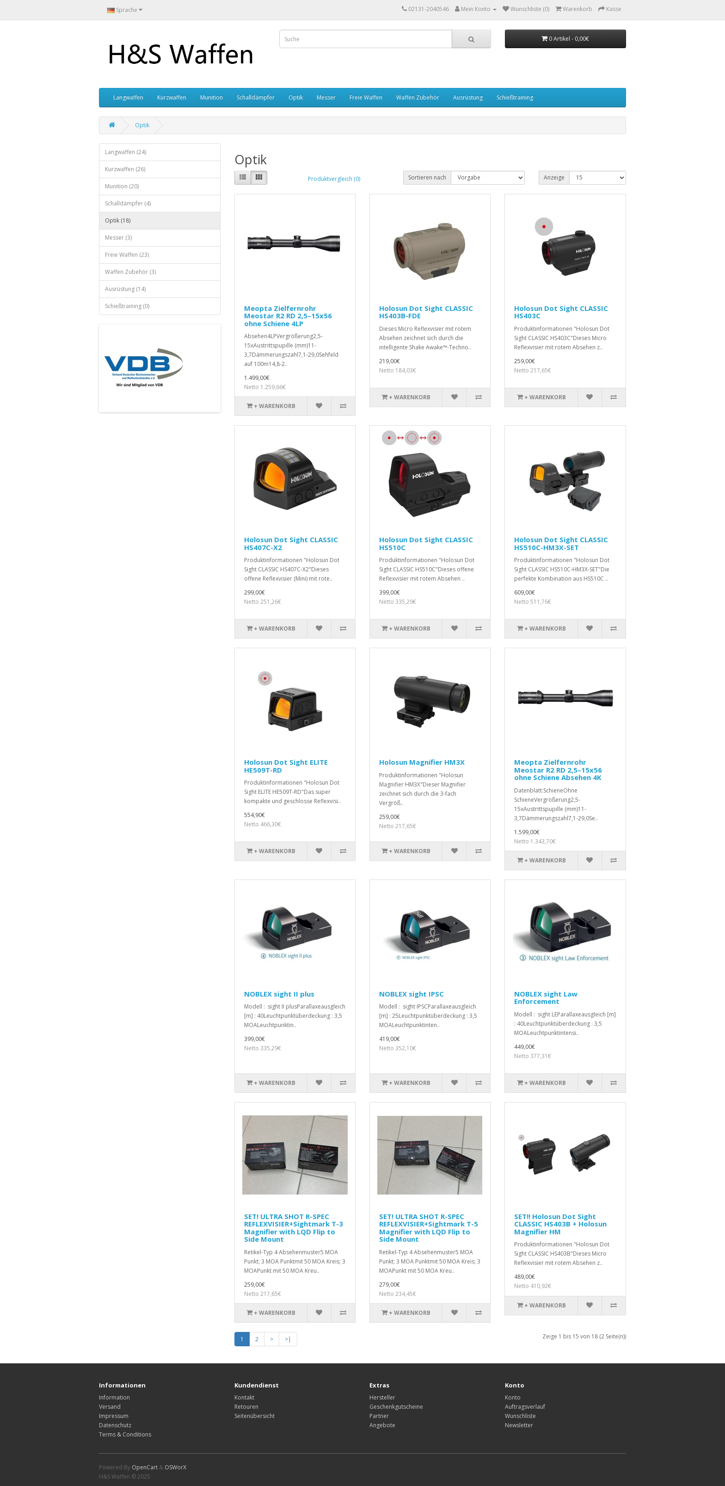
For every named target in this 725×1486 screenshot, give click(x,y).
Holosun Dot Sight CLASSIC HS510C (426, 543)
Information (114, 1397)
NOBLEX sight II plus (279, 993)
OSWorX (175, 1467)
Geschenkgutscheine (396, 1407)
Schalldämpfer (256, 97)
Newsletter (519, 1425)
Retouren (246, 1407)
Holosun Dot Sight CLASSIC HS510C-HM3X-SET (561, 543)
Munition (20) (122, 186)
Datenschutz (115, 1425)
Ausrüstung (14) (125, 289)
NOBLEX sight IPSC (411, 993)
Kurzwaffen (171, 97)
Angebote (382, 1425)
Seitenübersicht (254, 1416)
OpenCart (145, 1467)
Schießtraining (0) (127, 306)
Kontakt (244, 1397)
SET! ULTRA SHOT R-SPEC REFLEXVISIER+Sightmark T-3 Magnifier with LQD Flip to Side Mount (293, 1228)
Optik (296, 97)
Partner (379, 1416)
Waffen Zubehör (417, 97)
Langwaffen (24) (125, 152)
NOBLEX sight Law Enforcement (546, 997)
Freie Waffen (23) (127, 255)
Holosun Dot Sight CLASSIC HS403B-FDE (426, 312)
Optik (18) (117, 220)
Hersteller (382, 1397)
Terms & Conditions (125, 1434)
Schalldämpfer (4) (128, 203)
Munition (211, 97)
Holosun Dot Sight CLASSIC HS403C (561, 312)
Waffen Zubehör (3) (130, 272)
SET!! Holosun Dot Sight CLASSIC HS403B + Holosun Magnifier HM (560, 1224)
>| (288, 1339)
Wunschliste (520, 1416)
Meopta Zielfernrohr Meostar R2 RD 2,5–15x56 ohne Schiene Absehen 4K (558, 769)
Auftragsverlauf (525, 1407)
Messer (326, 97)
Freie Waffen (366, 97)
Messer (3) (118, 237)
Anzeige (554, 177)
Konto (513, 1397)
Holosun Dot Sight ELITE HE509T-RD (286, 765)
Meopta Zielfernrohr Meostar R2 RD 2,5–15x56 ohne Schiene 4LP (288, 315)
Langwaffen (128, 97)
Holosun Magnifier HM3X (422, 762)
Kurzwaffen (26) (125, 169)
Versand (110, 1407)
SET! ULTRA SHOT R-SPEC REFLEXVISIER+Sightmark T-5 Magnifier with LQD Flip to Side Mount (428, 1228)
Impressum (114, 1416)
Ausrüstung (468, 97)
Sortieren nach (427, 177)
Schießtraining (515, 97)
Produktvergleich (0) (334, 179)
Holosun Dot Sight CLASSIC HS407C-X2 (291, 543)
